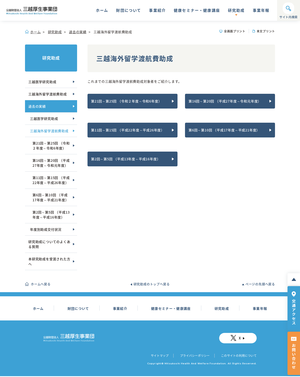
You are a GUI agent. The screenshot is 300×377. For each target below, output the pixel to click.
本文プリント (266, 31)
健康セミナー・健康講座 (197, 11)
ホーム (102, 11)
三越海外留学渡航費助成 (47, 93)
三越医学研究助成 (42, 81)
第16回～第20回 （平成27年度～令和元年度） (225, 101)
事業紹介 (157, 11)
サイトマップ (160, 356)
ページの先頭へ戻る (260, 284)
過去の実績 (77, 31)
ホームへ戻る (41, 284)
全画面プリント (234, 31)
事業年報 (261, 11)
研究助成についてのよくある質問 (49, 244)
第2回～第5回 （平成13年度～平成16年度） (125, 158)
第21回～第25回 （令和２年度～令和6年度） (126, 101)
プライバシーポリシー (194, 356)
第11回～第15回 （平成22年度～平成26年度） (127, 129)
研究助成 (236, 11)
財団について (128, 11)
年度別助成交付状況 (45, 229)
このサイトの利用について (238, 356)
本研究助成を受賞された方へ (49, 261)
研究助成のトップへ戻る (152, 284)
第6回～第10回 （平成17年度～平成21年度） (224, 129)
